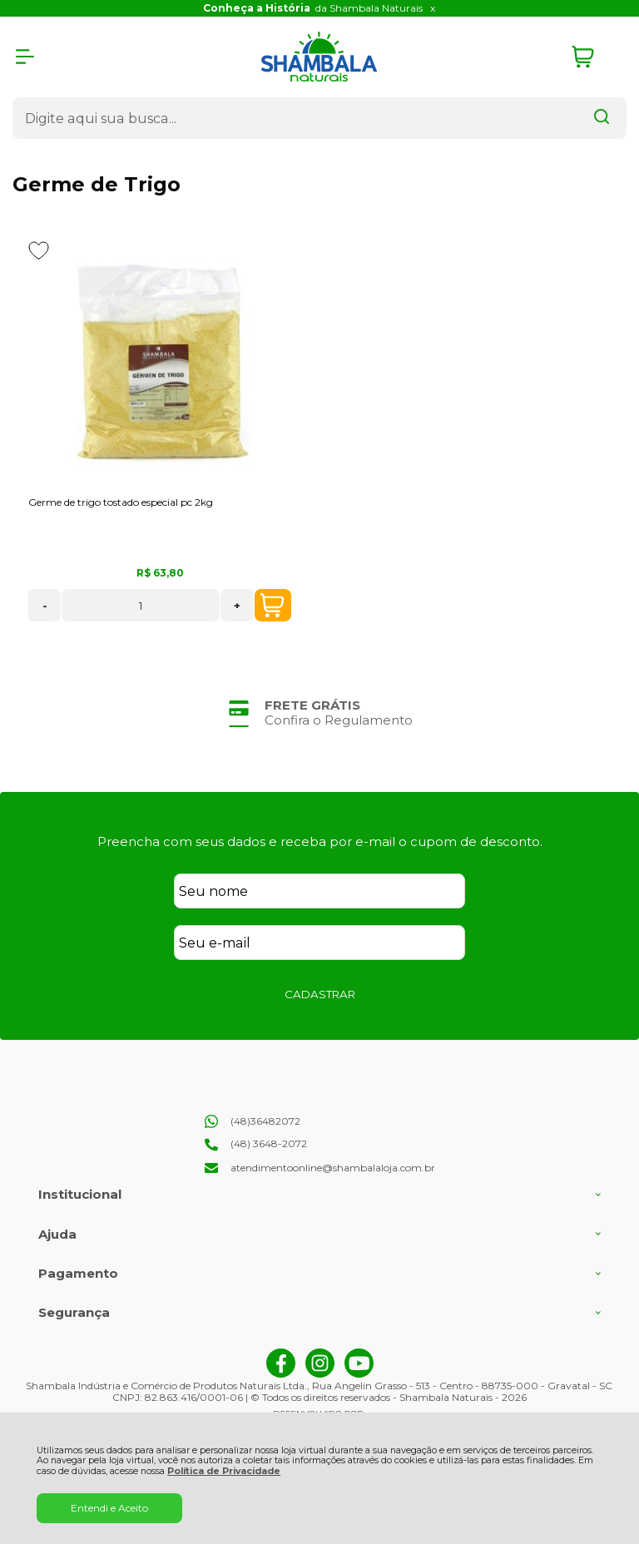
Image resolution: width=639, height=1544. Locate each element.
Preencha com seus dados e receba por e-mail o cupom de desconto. (319, 841)
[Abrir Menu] (24, 56)
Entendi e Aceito (109, 1508)
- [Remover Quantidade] (44, 605)
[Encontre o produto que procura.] (602, 118)
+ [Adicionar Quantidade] (237, 605)
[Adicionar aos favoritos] (38, 250)
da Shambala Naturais (313, 8)
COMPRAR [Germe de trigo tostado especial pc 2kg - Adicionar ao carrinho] (272, 605)
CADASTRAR (320, 994)
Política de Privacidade (223, 1471)
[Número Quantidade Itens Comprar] (141, 605)
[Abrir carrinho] (595, 57)
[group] (319, 712)
